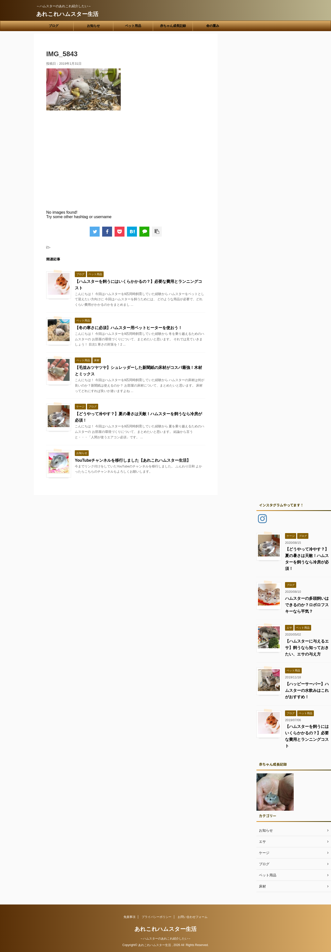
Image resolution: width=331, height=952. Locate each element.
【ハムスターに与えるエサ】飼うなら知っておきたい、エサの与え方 (307, 647)
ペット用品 (133, 26)
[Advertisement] (125, 164)
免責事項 (129, 917)
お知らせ (93, 26)
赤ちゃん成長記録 (173, 26)
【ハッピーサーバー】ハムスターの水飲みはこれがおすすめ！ (307, 690)
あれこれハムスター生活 (67, 14)
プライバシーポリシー (156, 917)
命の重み (212, 26)
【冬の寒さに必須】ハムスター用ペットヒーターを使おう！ (128, 328)
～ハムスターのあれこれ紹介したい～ (165, 938)
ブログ (53, 26)
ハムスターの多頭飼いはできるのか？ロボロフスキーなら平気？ (307, 604)
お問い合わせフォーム (192, 917)
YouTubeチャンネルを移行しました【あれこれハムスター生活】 (133, 460)
